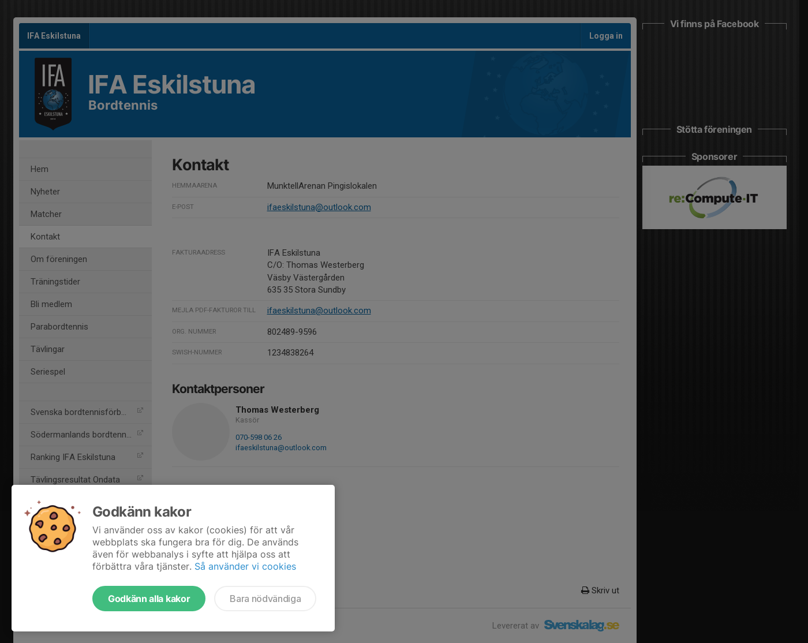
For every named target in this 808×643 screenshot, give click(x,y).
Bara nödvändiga (265, 598)
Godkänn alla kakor (149, 598)
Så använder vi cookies (245, 566)
